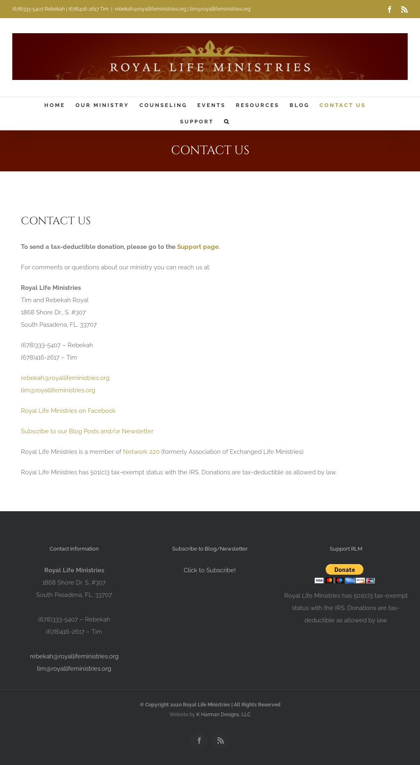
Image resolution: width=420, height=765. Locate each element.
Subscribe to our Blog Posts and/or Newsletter (87, 431)
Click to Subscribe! (210, 570)
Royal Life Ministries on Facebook (68, 410)
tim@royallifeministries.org (58, 390)
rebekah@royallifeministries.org (65, 378)
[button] (227, 122)
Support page (198, 246)
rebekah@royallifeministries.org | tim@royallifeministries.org (182, 9)
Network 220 (141, 451)
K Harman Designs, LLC (223, 714)
